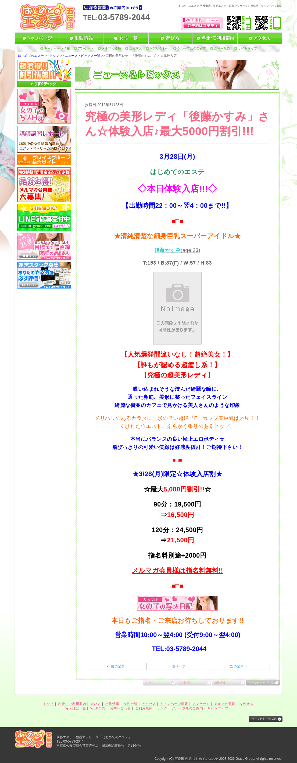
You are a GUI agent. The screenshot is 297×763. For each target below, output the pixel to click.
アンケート (86, 48)
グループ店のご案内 (191, 48)
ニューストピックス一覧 (82, 56)
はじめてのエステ (30, 56)
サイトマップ (247, 48)
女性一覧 (185, 682)
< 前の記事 (115, 666)
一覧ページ (177, 666)
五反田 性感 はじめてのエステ (197, 759)
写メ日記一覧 (75, 708)
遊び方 (96, 704)
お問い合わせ (159, 48)
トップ (54, 56)
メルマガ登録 (111, 48)
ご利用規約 (222, 48)
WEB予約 (97, 708)
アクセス (149, 704)
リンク (162, 708)
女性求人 (135, 48)
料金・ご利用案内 (72, 704)
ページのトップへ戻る (262, 682)
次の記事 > (239, 666)
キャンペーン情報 (57, 48)
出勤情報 (219, 682)
